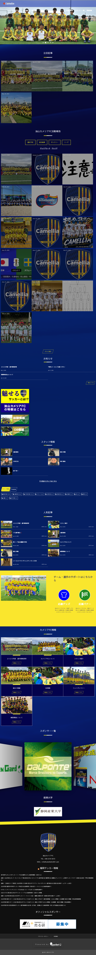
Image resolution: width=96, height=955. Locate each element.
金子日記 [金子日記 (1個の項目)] (14, 498)
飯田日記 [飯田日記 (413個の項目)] (6, 494)
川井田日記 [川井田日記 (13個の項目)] (29, 494)
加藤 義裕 (15, 452)
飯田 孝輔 (62, 452)
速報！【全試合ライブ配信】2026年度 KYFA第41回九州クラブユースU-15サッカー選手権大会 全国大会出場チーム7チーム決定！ (36, 883)
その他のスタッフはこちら (48, 481)
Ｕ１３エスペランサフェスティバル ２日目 (25, 561)
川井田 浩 (15, 461)
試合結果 (42, 142)
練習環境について (65, 551)
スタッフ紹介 (64, 523)
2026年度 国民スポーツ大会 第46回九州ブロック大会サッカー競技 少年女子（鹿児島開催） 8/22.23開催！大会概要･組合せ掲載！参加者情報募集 (41, 899)
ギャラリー (54, 142)
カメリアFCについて (65, 542)
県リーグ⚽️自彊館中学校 (20, 542)
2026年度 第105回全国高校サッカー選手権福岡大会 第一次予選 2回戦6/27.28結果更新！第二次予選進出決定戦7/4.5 (33, 905)
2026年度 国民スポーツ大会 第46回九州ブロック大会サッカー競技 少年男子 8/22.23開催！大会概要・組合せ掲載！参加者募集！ (36, 902)
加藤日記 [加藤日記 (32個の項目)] (17, 494)
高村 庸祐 (62, 461)
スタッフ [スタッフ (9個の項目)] (40, 494)
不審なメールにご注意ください (56, 367)
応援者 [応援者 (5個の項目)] (69, 494)
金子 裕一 (15, 471)
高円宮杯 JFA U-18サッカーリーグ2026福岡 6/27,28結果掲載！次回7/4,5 (21, 875)
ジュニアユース (45, 148)
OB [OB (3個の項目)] (77, 494)
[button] (43, 42)
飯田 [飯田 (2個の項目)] (85, 494)
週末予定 (30, 142)
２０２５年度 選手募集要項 (21, 523)
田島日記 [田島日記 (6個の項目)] (60, 494)
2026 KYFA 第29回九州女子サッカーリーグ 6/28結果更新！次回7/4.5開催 (21, 893)
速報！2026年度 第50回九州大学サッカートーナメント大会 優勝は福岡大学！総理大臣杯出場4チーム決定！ (31, 896)
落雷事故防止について (7, 374)
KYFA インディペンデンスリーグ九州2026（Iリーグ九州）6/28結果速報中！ (22, 889)
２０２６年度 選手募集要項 (9, 367)
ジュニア (54, 148)
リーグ (66, 142)
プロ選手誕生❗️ (17, 533)
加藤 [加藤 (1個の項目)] (5, 498)
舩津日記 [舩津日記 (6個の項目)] (50, 494)
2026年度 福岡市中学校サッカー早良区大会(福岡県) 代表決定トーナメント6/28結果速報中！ (26, 886)
